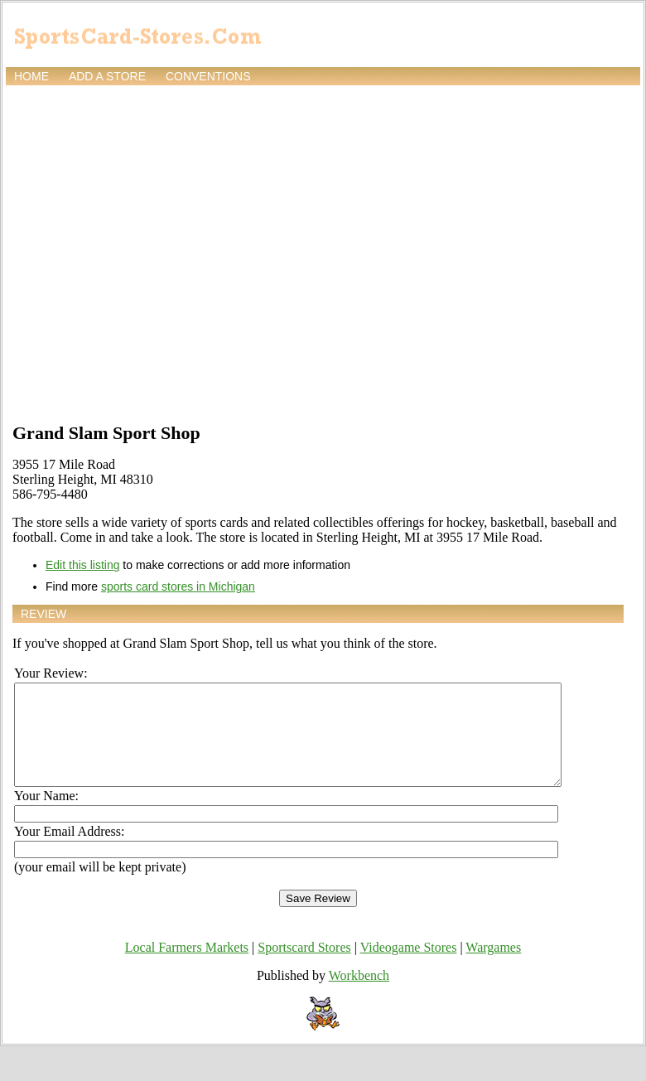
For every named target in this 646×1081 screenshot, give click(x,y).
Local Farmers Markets (186, 967)
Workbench (359, 995)
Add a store (107, 76)
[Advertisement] (155, 252)
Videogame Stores (408, 967)
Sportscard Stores (304, 967)
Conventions (208, 76)
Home (31, 76)
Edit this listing (82, 565)
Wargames (493, 967)
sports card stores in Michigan (178, 586)
